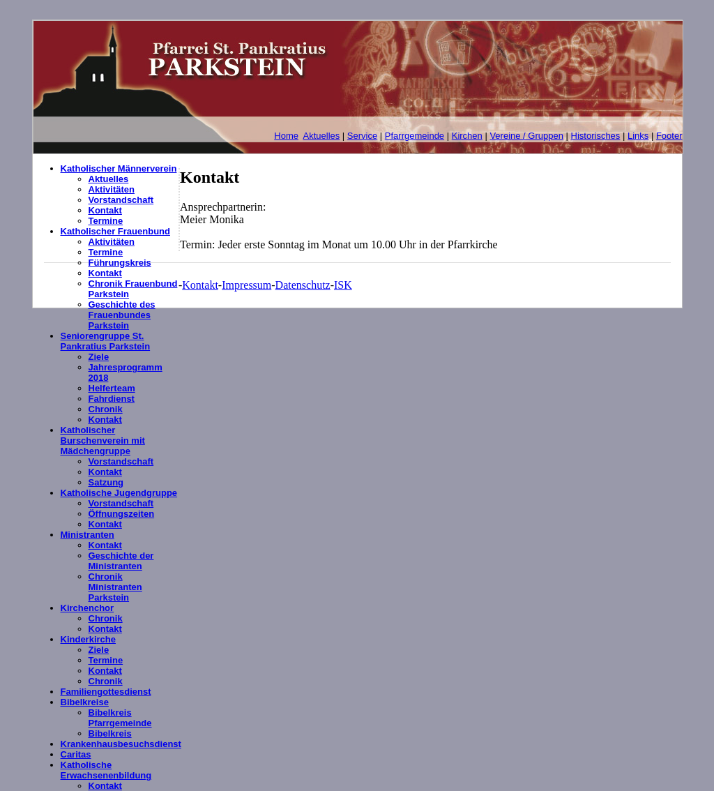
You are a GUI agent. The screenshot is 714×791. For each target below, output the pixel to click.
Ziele (99, 357)
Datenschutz (303, 285)
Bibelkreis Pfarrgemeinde (120, 717)
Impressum (246, 285)
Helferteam (112, 388)
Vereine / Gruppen (526, 135)
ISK (343, 285)
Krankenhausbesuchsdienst (121, 744)
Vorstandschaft (121, 200)
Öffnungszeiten (122, 513)
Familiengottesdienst (106, 691)
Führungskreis (120, 262)
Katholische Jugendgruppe (119, 493)
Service (362, 135)
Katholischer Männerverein (119, 168)
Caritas (76, 754)
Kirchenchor (87, 608)
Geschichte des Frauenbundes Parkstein (122, 315)
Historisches (596, 135)
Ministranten (87, 534)
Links (638, 135)
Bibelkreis (110, 733)
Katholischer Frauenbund (115, 231)
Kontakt (105, 210)
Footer (669, 135)
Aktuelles (321, 135)
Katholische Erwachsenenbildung (106, 770)
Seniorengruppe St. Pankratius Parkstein (106, 341)
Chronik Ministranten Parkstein (115, 587)
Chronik (106, 409)
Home (286, 135)
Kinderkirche (88, 639)
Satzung (106, 482)
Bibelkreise (85, 702)
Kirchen (467, 135)
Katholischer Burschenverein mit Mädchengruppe (103, 440)
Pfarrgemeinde (414, 135)
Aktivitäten (112, 189)
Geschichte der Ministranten (121, 560)
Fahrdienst (112, 398)
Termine (106, 221)
